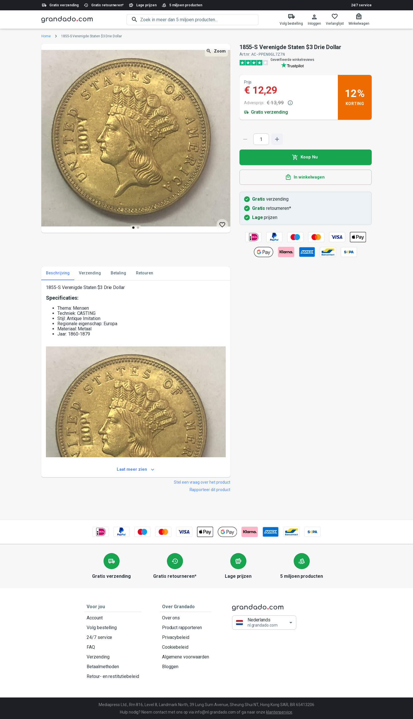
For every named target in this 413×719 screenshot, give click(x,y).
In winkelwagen (305, 177)
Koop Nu (305, 157)
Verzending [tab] (90, 273)
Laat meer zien (135, 469)
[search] (199, 19)
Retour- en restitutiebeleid (112, 676)
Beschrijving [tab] (57, 273)
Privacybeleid (185, 637)
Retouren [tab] (144, 273)
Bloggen (185, 666)
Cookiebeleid (185, 647)
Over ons (185, 618)
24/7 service (361, 5)
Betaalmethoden (112, 666)
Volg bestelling (112, 627)
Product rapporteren (185, 627)
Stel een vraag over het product (202, 482)
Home (46, 36)
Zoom (216, 51)
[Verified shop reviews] (305, 62)
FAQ (112, 647)
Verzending (112, 657)
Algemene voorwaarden (185, 657)
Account (112, 618)
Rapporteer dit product (210, 489)
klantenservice (279, 712)
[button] (264, 622)
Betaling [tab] (118, 273)
